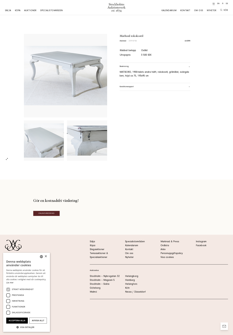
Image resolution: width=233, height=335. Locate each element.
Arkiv (163, 249)
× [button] (46, 256)
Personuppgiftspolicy (172, 253)
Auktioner (30, 11)
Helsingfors (131, 284)
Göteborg (95, 288)
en (218, 4)
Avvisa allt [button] (38, 320)
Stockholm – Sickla (99, 284)
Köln (127, 288)
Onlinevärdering (46, 214)
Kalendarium (169, 11)
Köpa (17, 11)
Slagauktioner (97, 249)
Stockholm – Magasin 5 (102, 280)
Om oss (198, 11)
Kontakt (185, 11)
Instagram (201, 242)
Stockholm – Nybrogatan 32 (105, 276)
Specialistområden (51, 11)
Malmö (93, 292)
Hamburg (130, 280)
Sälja (8, 11)
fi (222, 4)
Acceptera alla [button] (17, 320)
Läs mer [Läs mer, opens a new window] (10, 282)
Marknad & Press (170, 242)
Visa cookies (167, 257)
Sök (224, 10)
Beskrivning (155, 66)
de (227, 4)
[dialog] (26, 292)
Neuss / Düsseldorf (135, 292)
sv (214, 4)
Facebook (201, 245)
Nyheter (211, 11)
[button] (26, 327)
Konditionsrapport (155, 87)
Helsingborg (131, 276)
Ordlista (165, 245)
